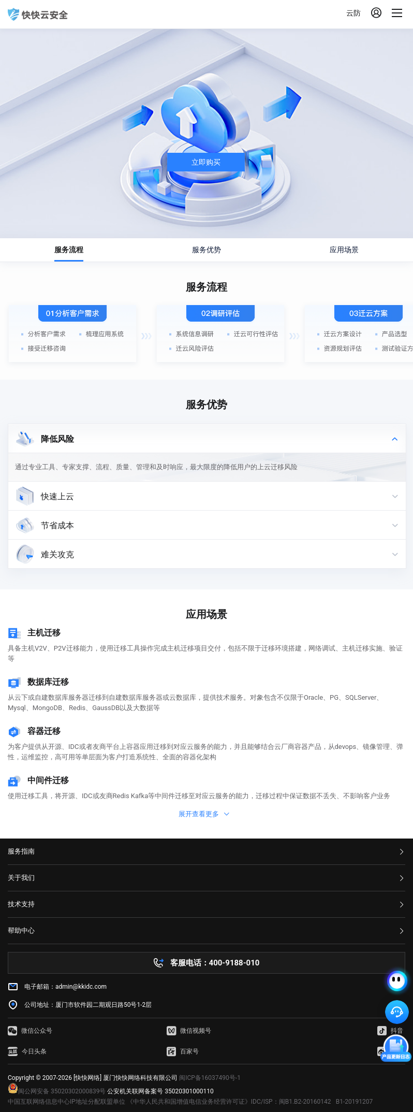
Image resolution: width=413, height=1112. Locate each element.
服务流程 (68, 249)
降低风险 (57, 439)
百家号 (183, 1051)
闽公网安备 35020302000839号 (57, 1091)
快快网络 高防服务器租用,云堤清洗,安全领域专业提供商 (38, 14)
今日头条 (27, 1051)
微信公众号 (30, 1030)
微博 (390, 1051)
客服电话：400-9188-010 (215, 962)
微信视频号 (189, 1030)
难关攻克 (57, 554)
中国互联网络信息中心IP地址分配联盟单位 (66, 1101)
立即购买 (205, 162)
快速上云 (57, 496)
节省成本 (57, 525)
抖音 (390, 1030)
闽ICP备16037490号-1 (210, 1077)
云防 (353, 13)
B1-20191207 (354, 1101)
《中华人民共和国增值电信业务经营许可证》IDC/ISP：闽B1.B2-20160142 (229, 1101)
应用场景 (344, 249)
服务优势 (206, 249)
